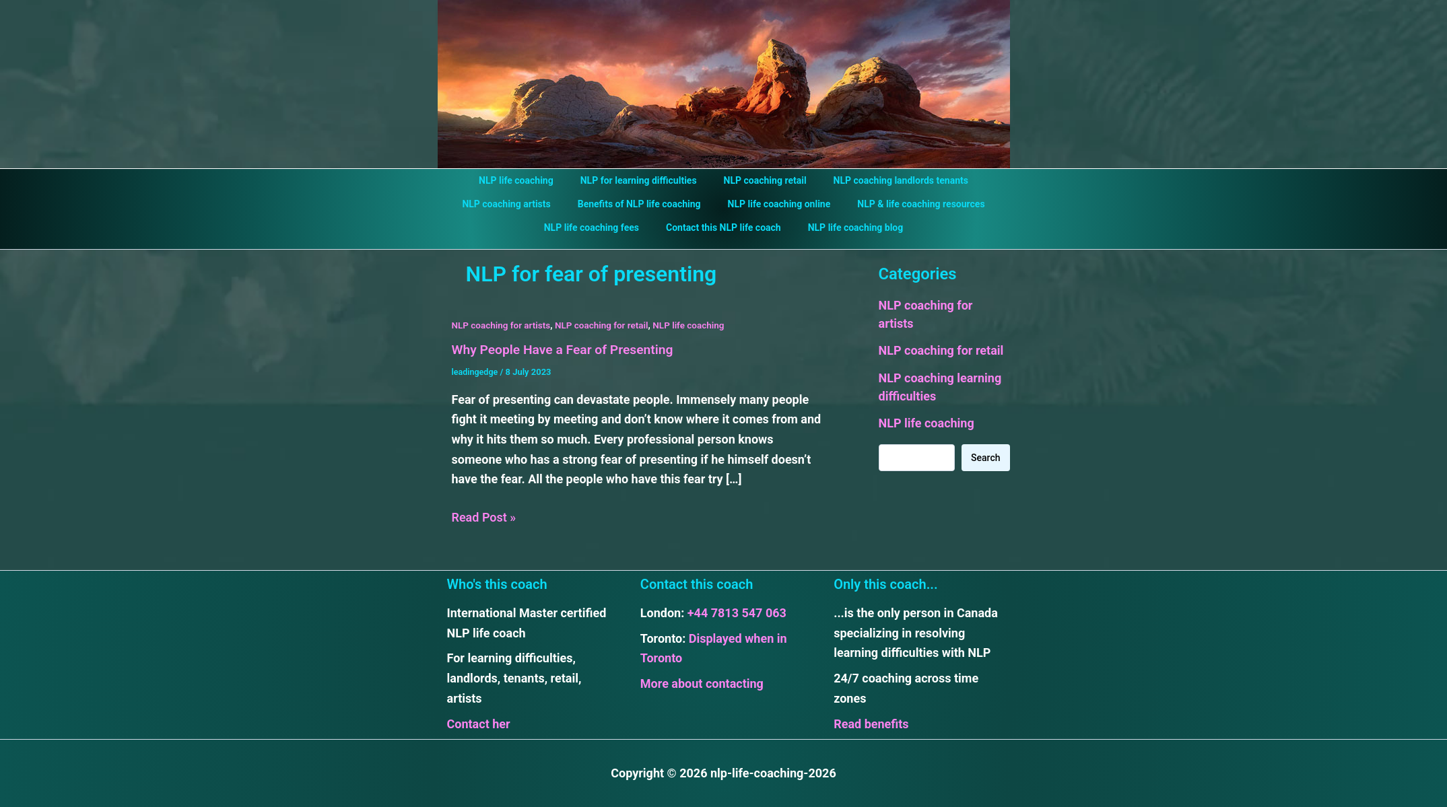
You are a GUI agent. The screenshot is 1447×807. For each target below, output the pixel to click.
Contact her (478, 723)
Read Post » (484, 517)
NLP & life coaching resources (908, 204)
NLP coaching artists (518, 204)
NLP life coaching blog (848, 227)
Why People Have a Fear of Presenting (567, 349)
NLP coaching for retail (607, 325)
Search (985, 457)
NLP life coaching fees (599, 227)
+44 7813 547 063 (736, 613)
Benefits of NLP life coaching (643, 204)
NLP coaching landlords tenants (888, 180)
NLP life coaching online (775, 204)
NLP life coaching (528, 180)
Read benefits (871, 723)
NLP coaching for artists (503, 325)
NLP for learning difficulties (642, 180)
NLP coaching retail (761, 180)
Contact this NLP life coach (723, 227)
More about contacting (702, 683)
